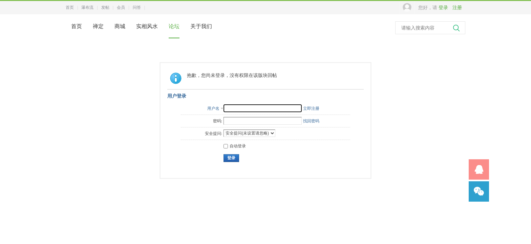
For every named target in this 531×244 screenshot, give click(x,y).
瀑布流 (87, 7)
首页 (70, 7)
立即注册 (311, 108)
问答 (137, 7)
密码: (217, 121)
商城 (119, 26)
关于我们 (201, 26)
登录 (443, 7)
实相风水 (147, 26)
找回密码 (311, 121)
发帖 (105, 7)
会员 (121, 7)
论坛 (174, 26)
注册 (457, 7)
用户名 (213, 108)
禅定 (98, 26)
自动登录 (235, 146)
